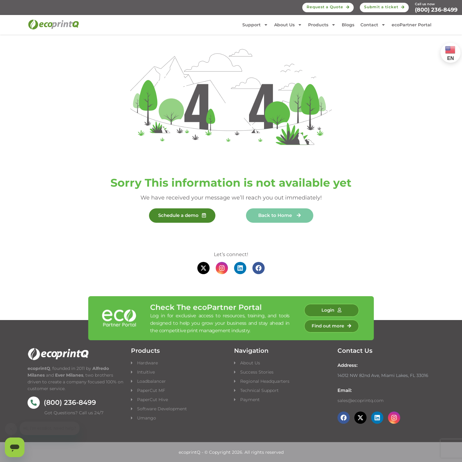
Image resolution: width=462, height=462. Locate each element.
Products (322, 25)
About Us (288, 25)
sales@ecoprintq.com (360, 400)
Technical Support (259, 390)
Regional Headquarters (264, 381)
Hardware (148, 363)
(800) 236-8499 (436, 9)
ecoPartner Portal (411, 25)
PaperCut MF (151, 390)
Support (255, 25)
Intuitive (146, 372)
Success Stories (257, 372)
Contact (373, 25)
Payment (250, 399)
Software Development (162, 409)
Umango (146, 418)
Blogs (348, 25)
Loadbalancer (151, 381)
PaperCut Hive (152, 399)
